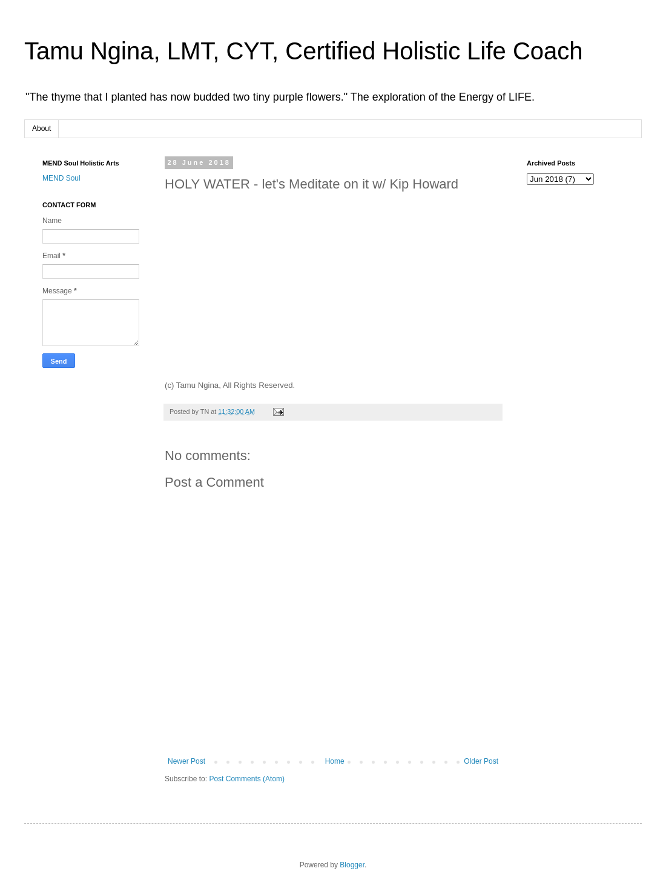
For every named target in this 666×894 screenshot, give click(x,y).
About (41, 128)
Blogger (352, 865)
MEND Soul (61, 178)
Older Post (481, 761)
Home (335, 761)
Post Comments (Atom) (247, 779)
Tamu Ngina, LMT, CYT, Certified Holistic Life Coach (303, 51)
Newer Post (186, 761)
